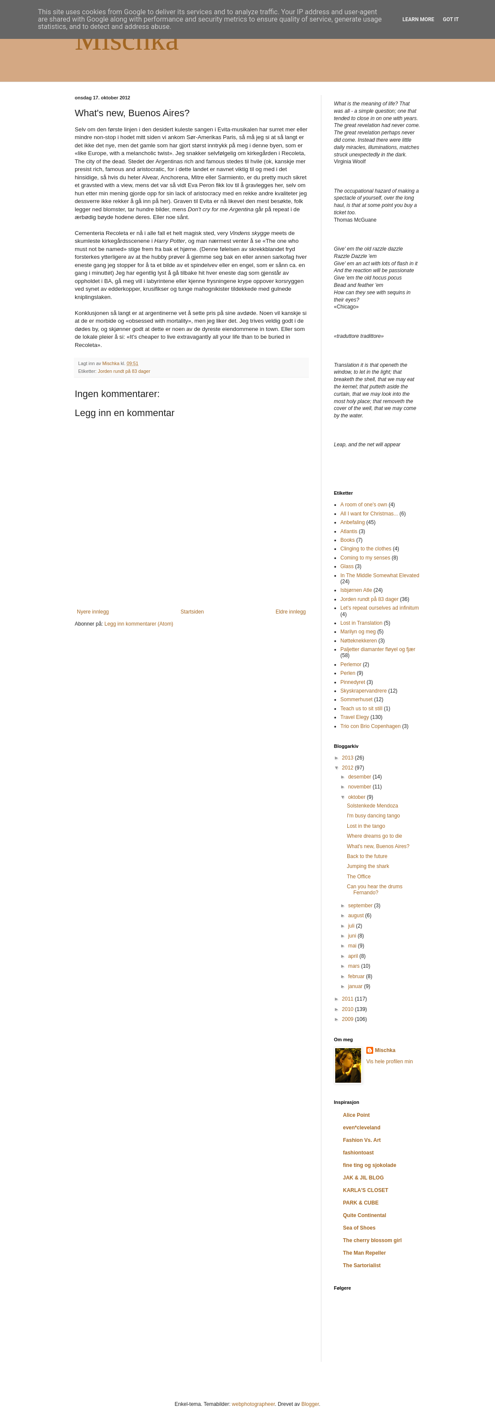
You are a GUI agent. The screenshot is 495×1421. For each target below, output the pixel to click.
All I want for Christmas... (369, 514)
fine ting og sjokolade (369, 1165)
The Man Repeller (364, 1253)
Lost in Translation (361, 623)
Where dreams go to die (374, 836)
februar (357, 976)
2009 (348, 1019)
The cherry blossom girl (372, 1240)
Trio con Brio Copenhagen (370, 726)
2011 (348, 999)
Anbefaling (352, 522)
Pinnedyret (352, 682)
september (361, 906)
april (353, 956)
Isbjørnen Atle (356, 590)
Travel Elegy (354, 717)
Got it (451, 19)
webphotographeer (253, 1404)
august (356, 915)
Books (347, 540)
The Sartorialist (362, 1265)
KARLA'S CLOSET (365, 1190)
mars (354, 966)
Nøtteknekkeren (358, 641)
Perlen (347, 673)
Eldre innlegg (291, 612)
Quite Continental (364, 1215)
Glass (347, 566)
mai (353, 946)
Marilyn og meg (358, 632)
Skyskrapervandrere (363, 691)
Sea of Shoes (359, 1228)
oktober (357, 797)
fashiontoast (358, 1153)
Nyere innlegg (93, 612)
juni (353, 936)
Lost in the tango (366, 826)
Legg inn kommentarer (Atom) (139, 624)
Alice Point (356, 1115)
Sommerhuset (356, 699)
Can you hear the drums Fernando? (375, 890)
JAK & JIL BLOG (363, 1178)
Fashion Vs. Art (362, 1140)
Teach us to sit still (361, 709)
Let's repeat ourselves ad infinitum (379, 608)
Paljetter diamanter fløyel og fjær (377, 649)
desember (360, 777)
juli (352, 926)
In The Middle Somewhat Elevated (379, 575)
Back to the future (367, 856)
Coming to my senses (365, 558)
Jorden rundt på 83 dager (124, 371)
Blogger (310, 1404)
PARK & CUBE (360, 1203)
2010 (348, 1009)
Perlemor (351, 664)
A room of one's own (363, 505)
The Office (359, 877)
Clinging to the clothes (365, 549)
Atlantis (348, 531)
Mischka (127, 39)
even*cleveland (362, 1128)
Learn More (419, 19)
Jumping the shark (368, 866)
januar (356, 986)
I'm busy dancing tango (373, 816)
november (360, 787)
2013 (348, 758)
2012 (348, 768)
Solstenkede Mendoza (372, 806)
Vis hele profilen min (389, 1062)
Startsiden (192, 612)
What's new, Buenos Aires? (378, 846)
